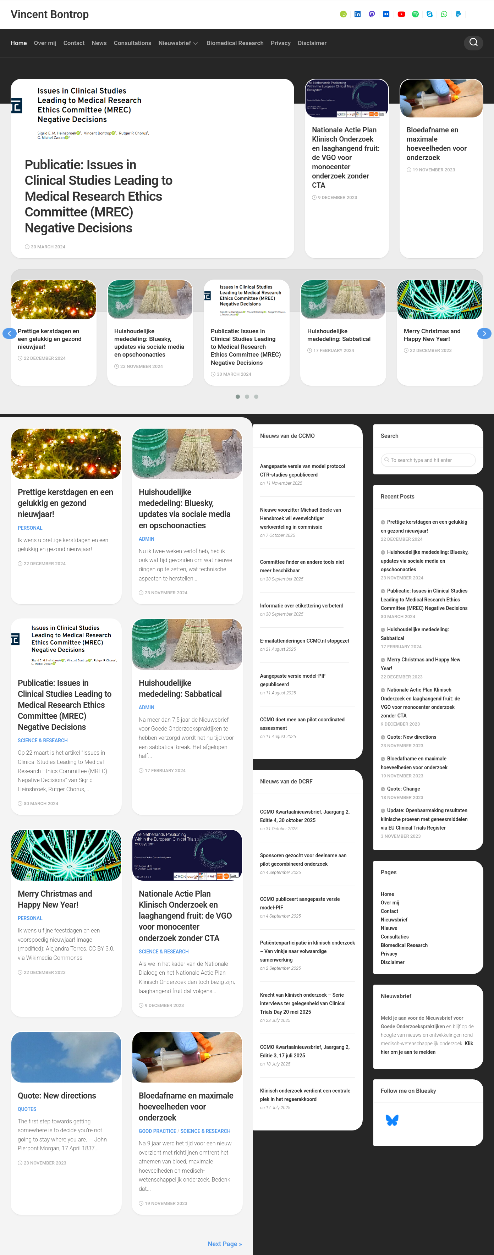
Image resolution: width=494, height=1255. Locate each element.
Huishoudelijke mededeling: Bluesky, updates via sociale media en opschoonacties (424, 511)
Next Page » (225, 1193)
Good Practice (158, 1081)
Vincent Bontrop (49, 14)
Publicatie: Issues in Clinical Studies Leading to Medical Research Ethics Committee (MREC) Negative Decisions (65, 655)
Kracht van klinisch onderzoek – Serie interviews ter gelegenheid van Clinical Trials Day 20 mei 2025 (303, 954)
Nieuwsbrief (175, 42)
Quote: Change (403, 739)
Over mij (45, 42)
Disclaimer (312, 42)
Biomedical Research (235, 42)
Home (19, 42)
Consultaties (395, 887)
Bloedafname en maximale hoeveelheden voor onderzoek (183, 1056)
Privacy (281, 42)
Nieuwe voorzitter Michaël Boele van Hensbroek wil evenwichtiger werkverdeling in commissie (300, 469)
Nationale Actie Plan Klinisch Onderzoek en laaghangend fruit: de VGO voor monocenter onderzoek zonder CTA (187, 866)
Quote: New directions (58, 1045)
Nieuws (389, 879)
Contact (74, 42)
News (99, 42)
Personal (30, 478)
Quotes (27, 1059)
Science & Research (43, 691)
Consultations (133, 42)
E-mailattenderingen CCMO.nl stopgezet (305, 591)
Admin (147, 489)
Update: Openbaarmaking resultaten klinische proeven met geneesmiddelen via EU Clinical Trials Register (424, 769)
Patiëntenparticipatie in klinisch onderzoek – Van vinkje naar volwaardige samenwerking (307, 902)
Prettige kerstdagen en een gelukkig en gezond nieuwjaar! (61, 454)
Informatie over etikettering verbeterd (302, 556)
